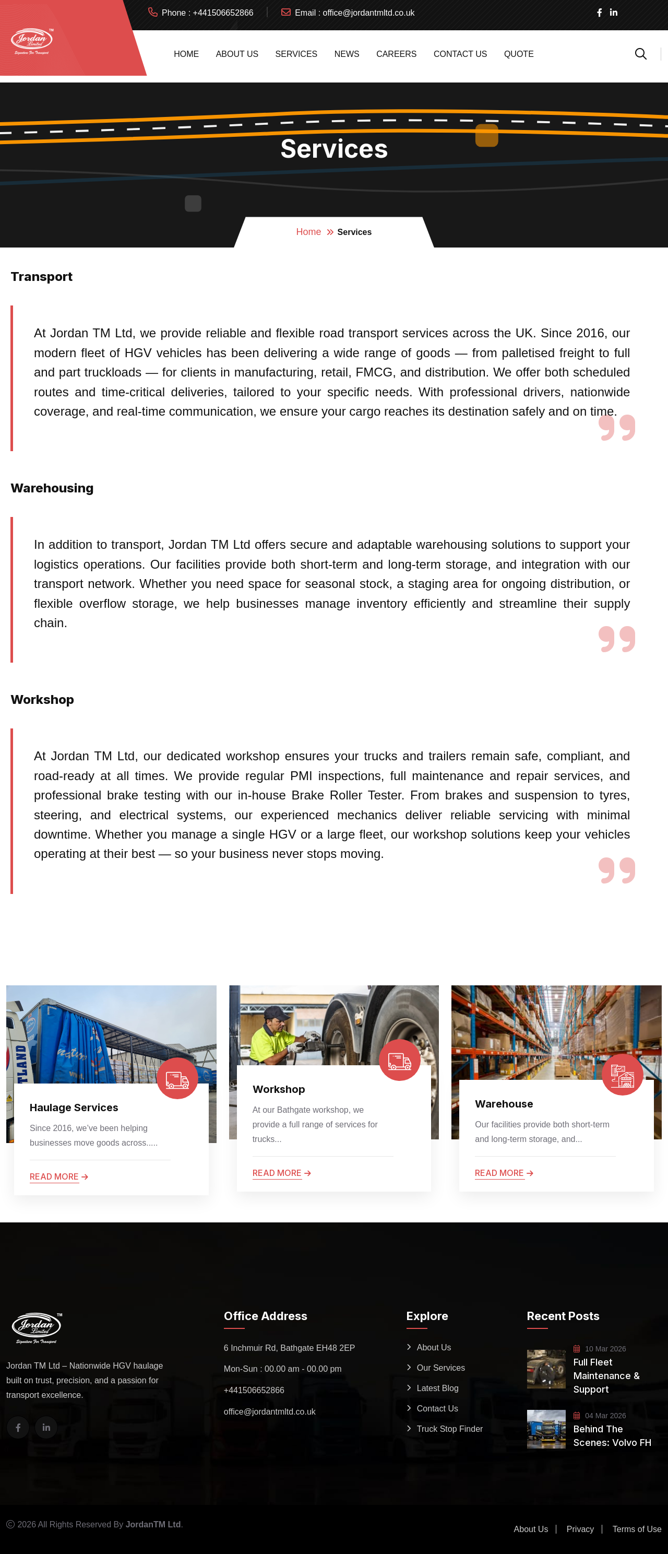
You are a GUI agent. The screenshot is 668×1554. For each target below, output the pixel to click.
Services (297, 54)
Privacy (580, 1529)
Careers (396, 54)
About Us (237, 54)
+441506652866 (223, 12)
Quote (519, 54)
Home (186, 54)
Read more (59, 1176)
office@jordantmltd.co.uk (369, 12)
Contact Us (460, 54)
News (347, 54)
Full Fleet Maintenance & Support (607, 1376)
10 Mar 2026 (600, 1349)
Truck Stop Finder (450, 1428)
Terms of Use (637, 1529)
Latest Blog (438, 1388)
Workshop (279, 1089)
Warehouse (504, 1104)
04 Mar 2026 (600, 1415)
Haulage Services (74, 1107)
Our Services (441, 1367)
